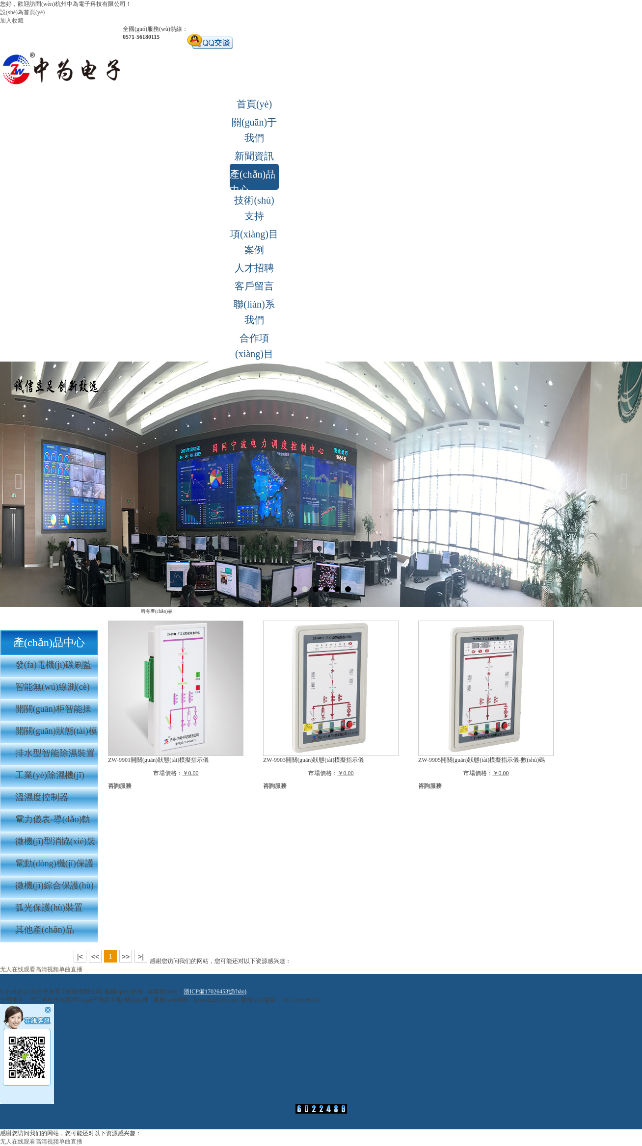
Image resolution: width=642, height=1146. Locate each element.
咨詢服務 (120, 785)
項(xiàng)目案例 (254, 242)
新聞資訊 (254, 156)
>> (126, 957)
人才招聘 (254, 267)
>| (141, 957)
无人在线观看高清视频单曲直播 (41, 969)
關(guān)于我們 (254, 130)
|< (80, 957)
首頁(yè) (254, 104)
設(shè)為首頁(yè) (22, 12)
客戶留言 (254, 286)
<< (95, 957)
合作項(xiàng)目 (254, 346)
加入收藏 (12, 20)
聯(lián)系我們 (254, 312)
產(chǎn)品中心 (252, 179)
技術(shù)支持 (254, 208)
